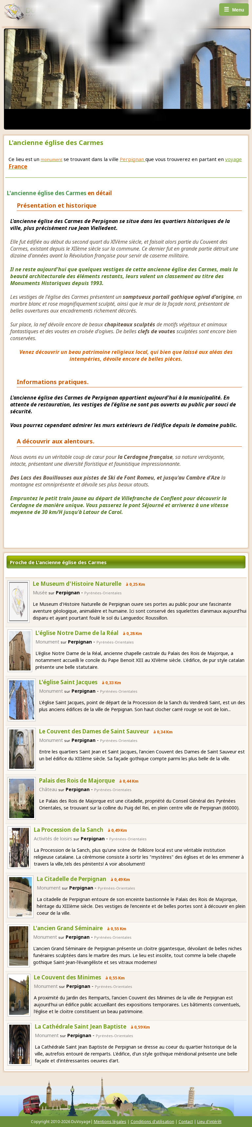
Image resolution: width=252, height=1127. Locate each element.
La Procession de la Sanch (68, 829)
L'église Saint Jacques (68, 682)
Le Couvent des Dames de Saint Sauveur (94, 731)
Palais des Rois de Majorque (77, 780)
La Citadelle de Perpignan (71, 879)
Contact (185, 1121)
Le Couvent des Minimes (67, 977)
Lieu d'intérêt (209, 1121)
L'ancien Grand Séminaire (68, 928)
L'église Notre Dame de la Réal (76, 633)
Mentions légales (110, 1121)
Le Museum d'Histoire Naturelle (77, 583)
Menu (234, 9)
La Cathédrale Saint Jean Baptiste (80, 1026)
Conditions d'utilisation (152, 1121)
